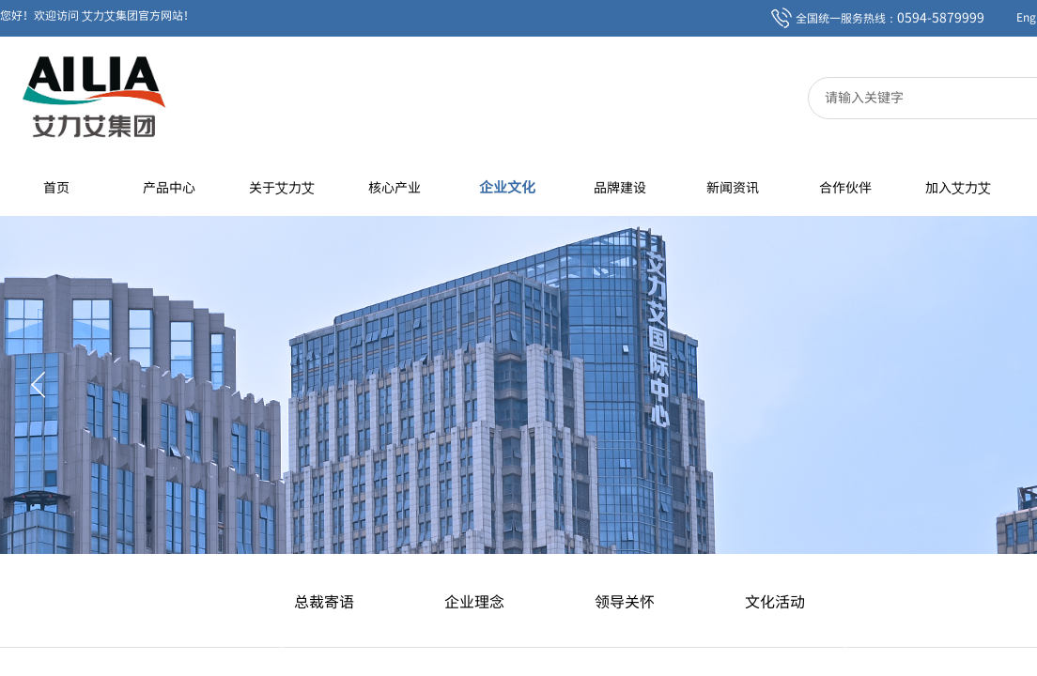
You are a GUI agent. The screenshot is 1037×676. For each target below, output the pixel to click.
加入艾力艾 (958, 186)
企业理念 (474, 601)
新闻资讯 (732, 186)
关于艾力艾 (282, 186)
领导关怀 (625, 601)
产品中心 (169, 186)
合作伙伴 (845, 186)
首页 (56, 186)
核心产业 (394, 186)
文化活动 (775, 601)
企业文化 (507, 186)
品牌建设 (620, 186)
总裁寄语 (324, 601)
